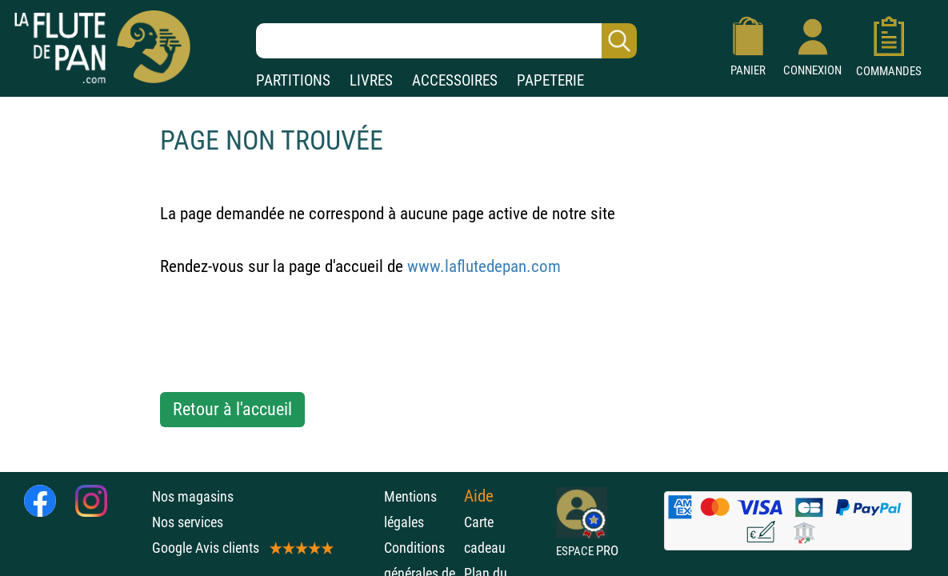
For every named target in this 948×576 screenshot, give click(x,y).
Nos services (187, 522)
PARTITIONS (293, 80)
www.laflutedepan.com (484, 266)
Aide (479, 496)
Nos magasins (193, 496)
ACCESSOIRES (455, 80)
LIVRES (371, 80)
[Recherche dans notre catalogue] (446, 40)
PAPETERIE (550, 80)
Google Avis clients (241, 547)
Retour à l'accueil (232, 409)
